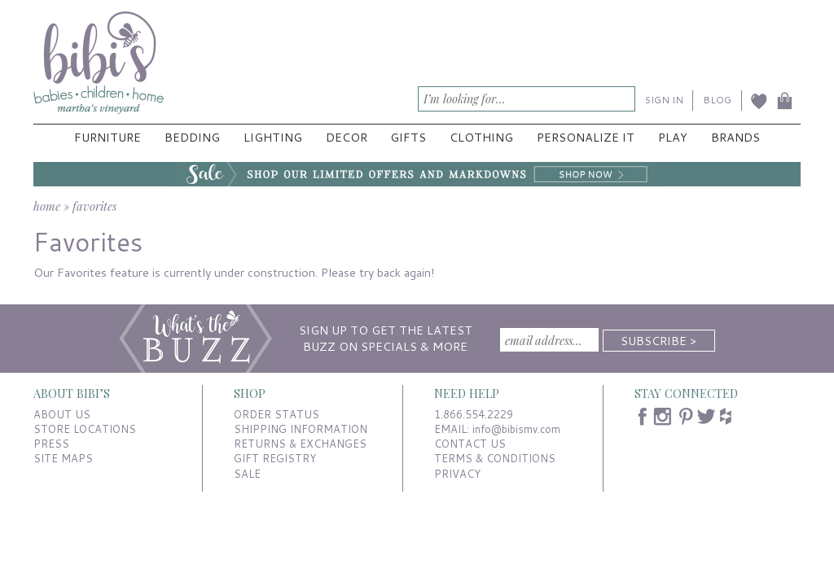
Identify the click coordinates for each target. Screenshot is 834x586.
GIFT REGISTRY (275, 458)
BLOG (717, 100)
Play (672, 137)
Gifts (408, 137)
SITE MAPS (63, 458)
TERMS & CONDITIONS (494, 458)
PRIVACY (457, 473)
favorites (94, 206)
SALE (247, 473)
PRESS (51, 443)
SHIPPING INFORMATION (300, 429)
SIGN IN (664, 100)
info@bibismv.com (516, 429)
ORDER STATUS (276, 414)
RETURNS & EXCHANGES (300, 443)
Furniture (107, 137)
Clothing (481, 137)
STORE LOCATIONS (84, 429)
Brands (735, 137)
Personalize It (585, 137)
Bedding (192, 137)
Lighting (273, 137)
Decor (346, 137)
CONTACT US (470, 443)
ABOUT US (61, 414)
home (46, 206)
